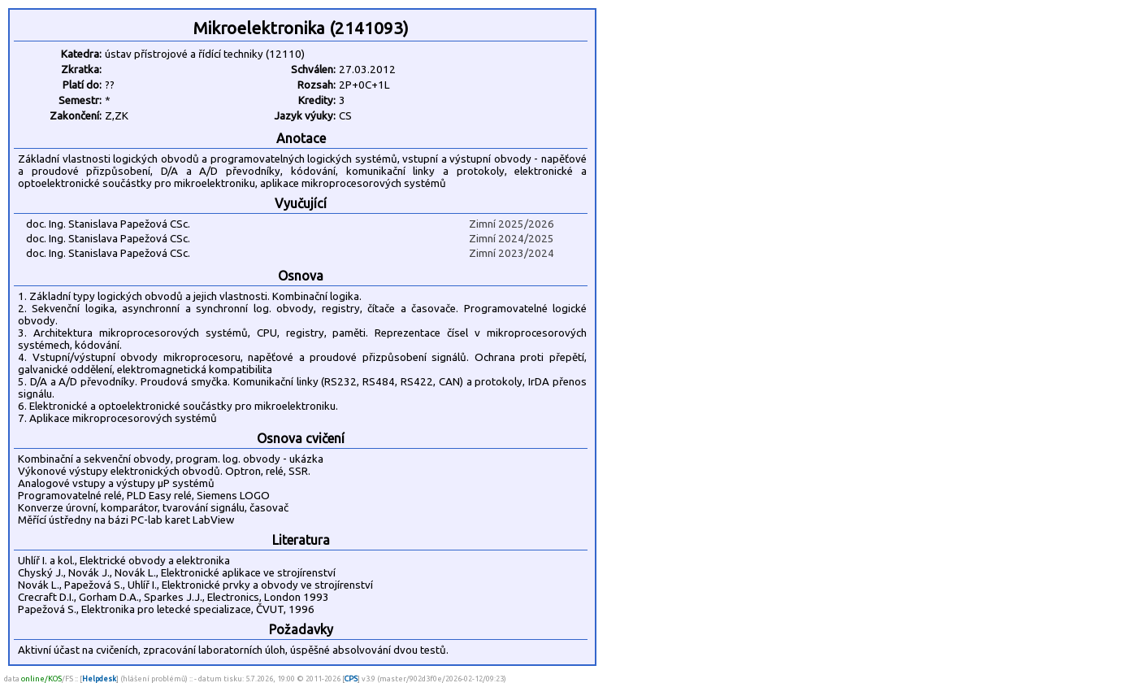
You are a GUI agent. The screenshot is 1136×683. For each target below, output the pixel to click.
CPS (351, 678)
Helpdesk (99, 678)
